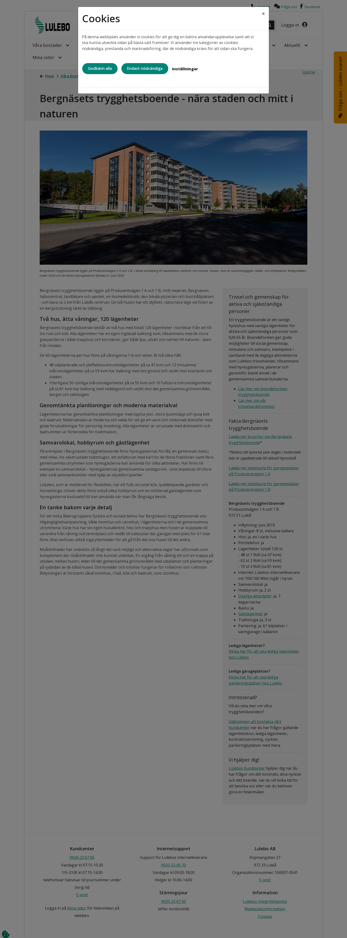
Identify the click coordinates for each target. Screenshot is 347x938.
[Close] (263, 13)
